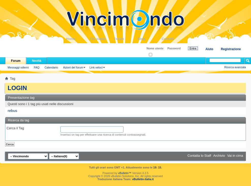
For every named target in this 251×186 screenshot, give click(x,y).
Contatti (173, 38)
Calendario (51, 67)
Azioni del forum (73, 67)
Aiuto (209, 49)
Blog (150, 38)
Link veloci (95, 67)
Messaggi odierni (18, 67)
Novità (36, 61)
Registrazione (231, 49)
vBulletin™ (125, 173)
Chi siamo (102, 38)
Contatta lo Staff (199, 156)
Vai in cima (235, 156)
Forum (126, 38)
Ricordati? (156, 54)
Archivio (219, 156)
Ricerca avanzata (235, 67)
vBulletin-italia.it (143, 179)
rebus (12, 110)
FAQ (36, 67)
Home (78, 38)
